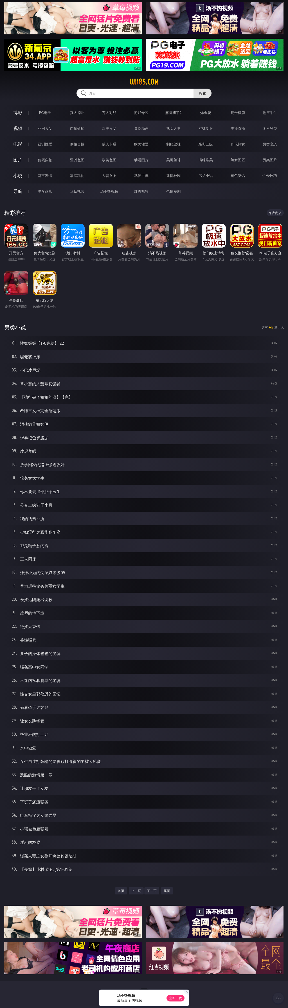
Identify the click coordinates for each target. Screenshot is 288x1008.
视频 (17, 128)
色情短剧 (173, 191)
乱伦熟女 (238, 144)
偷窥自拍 (45, 159)
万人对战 (109, 112)
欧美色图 (109, 159)
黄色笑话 (238, 175)
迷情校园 (173, 175)
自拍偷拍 (77, 128)
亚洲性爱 (45, 144)
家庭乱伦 (77, 175)
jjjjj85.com (144, 81)
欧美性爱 (141, 144)
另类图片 (270, 159)
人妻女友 (109, 175)
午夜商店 (45, 191)
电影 (17, 144)
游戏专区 (141, 112)
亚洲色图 (77, 159)
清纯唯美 (205, 159)
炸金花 (205, 112)
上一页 (136, 891)
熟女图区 (238, 159)
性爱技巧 (270, 175)
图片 (17, 160)
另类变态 (270, 144)
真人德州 (77, 112)
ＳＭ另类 (270, 128)
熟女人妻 (173, 128)
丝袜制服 (205, 128)
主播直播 (238, 128)
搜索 (202, 93)
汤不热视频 (109, 191)
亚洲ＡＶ (45, 128)
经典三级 (205, 144)
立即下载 (175, 998)
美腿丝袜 (173, 159)
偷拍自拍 (77, 144)
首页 (121, 891)
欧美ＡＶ (109, 128)
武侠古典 (141, 175)
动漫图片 (141, 159)
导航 (17, 191)
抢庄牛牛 (270, 112)
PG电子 (45, 112)
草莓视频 (77, 191)
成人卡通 (109, 144)
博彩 (17, 113)
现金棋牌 (238, 112)
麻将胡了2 (173, 112)
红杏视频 (141, 191)
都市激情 (45, 175)
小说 (17, 175)
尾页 (167, 891)
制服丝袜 (173, 144)
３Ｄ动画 (141, 128)
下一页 (152, 891)
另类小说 (205, 175)
